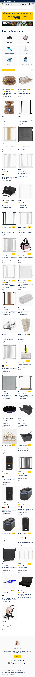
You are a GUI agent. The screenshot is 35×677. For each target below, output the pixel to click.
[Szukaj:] (17, 7)
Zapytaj (17, 656)
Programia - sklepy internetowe (9, 674)
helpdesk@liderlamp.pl (19, 663)
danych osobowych (19, 672)
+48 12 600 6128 (19, 660)
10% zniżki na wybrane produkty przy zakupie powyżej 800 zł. (18, 13)
